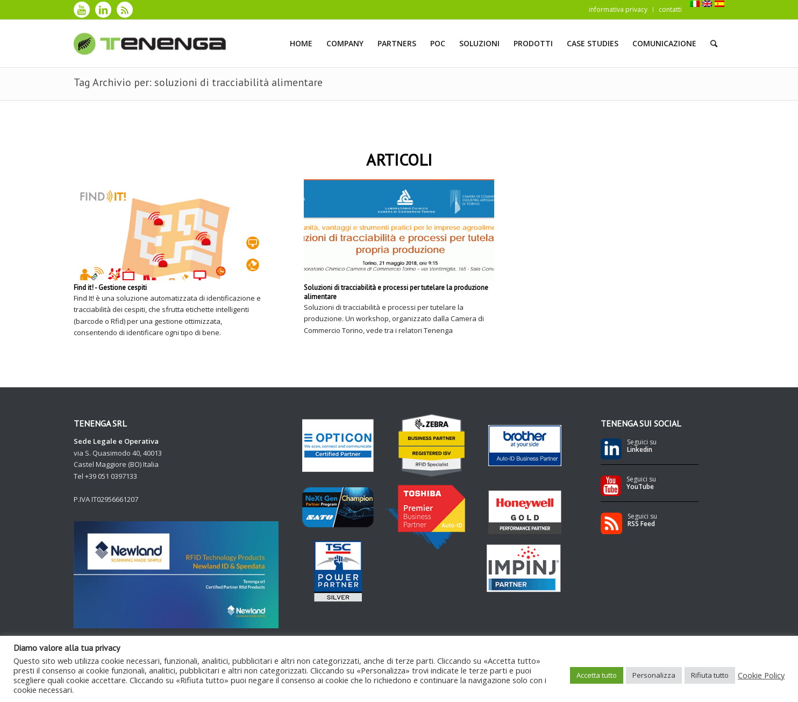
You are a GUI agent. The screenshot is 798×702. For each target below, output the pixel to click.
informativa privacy (618, 9)
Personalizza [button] (653, 675)
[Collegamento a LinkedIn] (103, 10)
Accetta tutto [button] (596, 675)
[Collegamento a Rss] (125, 10)
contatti (670, 9)
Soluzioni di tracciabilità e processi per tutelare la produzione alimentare (396, 292)
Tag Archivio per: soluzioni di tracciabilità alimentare (198, 82)
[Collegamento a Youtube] (82, 10)
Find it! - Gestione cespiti (110, 287)
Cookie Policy (761, 675)
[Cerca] (713, 43)
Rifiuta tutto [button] (710, 675)
